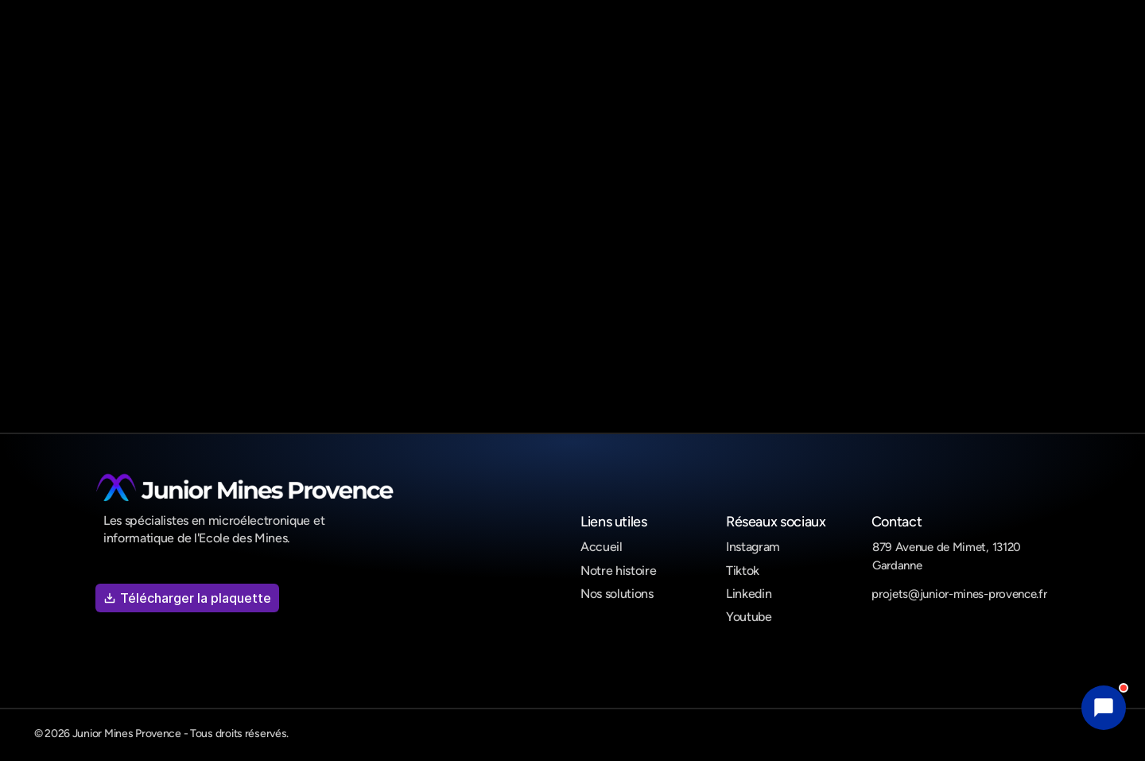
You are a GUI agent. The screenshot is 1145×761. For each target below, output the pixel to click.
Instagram (753, 546)
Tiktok (742, 570)
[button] (1103, 707)
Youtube (749, 616)
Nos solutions (617, 593)
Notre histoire (618, 570)
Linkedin (748, 593)
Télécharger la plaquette (187, 598)
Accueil (601, 546)
